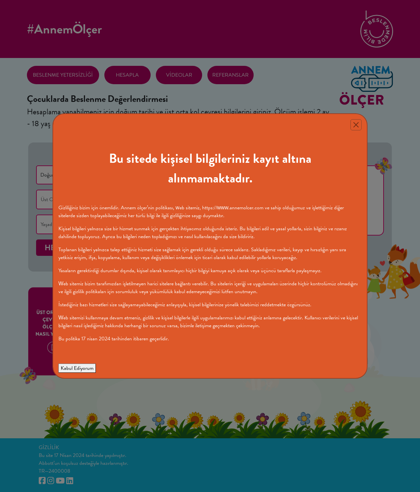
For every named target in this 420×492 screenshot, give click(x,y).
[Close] (356, 124)
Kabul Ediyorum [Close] (77, 368)
